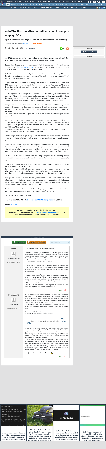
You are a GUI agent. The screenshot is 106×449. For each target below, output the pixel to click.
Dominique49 (13, 295)
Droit (73, 2)
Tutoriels (19, 2)
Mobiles (94, 5)
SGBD (82, 5)
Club (80, 2)
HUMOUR (83, 7)
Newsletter (48, 2)
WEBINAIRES (27, 7)
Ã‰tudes (65, 2)
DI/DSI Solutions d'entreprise (19, 5)
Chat (39, 2)
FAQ (26, 2)
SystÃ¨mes (102, 5)
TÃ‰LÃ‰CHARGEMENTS (46, 7)
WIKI (72, 7)
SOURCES (58, 7)
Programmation (73, 5)
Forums (10, 2)
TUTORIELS (14, 7)
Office (88, 5)
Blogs (32, 2)
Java (53, 5)
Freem (13, 249)
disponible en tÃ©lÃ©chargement (39, 200)
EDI (66, 5)
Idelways (25, 44)
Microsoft (47, 5)
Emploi (57, 2)
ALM (40, 5)
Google (14, 205)
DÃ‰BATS (66, 7)
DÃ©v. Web (59, 5)
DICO (77, 7)
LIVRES (35, 7)
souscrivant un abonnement (47, 213)
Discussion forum (89, 52)
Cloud (32, 5)
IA (36, 5)
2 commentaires (37, 44)
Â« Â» (25, 67)
